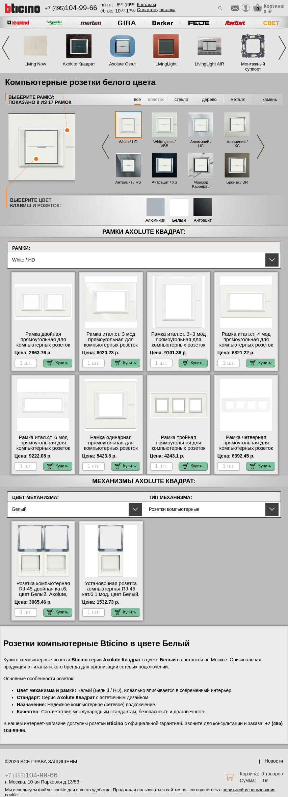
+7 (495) (71, 8)
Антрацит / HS (128, 182)
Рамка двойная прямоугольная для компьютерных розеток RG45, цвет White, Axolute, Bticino (43, 344)
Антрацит (203, 220)
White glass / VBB (164, 144)
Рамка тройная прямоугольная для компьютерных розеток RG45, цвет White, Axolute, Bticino (178, 448)
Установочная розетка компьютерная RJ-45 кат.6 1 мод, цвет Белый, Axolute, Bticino (110, 591)
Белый (179, 220)
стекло (181, 99)
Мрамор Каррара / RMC (200, 186)
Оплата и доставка (156, 9)
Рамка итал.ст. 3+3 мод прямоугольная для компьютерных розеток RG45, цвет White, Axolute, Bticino (178, 344)
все (137, 99)
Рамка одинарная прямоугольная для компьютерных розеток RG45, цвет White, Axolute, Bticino (111, 448)
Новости (274, 761)
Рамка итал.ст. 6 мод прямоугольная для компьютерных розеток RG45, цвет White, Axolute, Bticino (43, 448)
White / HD (128, 142)
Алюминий (155, 220)
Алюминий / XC (237, 144)
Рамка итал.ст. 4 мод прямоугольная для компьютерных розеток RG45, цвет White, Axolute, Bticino (246, 344)
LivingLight (165, 63)
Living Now (35, 63)
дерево (209, 99)
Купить (57, 362)
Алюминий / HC (200, 144)
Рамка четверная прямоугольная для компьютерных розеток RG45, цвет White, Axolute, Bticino (246, 448)
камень (269, 99)
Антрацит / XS (164, 182)
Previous (6, 47)
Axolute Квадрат (78, 63)
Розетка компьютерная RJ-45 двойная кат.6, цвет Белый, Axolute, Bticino (43, 591)
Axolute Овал (122, 63)
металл (238, 99)
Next (282, 47)
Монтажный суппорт (253, 66)
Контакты (146, 4)
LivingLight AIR (209, 63)
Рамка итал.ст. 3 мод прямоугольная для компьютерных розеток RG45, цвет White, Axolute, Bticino (111, 344)
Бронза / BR (237, 182)
